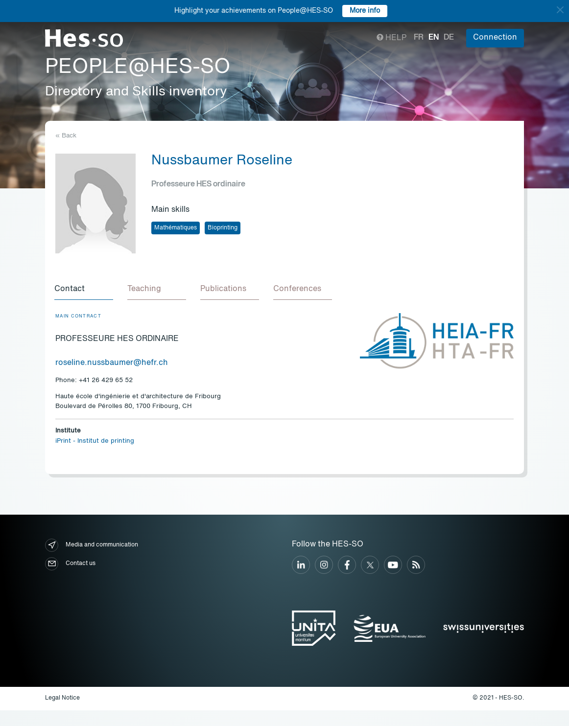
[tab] (84, 290)
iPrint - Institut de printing (94, 442)
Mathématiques (175, 228)
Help (391, 38)
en (433, 38)
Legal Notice (62, 700)
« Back (65, 136)
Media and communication (91, 546)
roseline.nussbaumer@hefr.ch (111, 364)
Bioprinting (222, 228)
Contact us (70, 565)
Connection (495, 38)
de (449, 38)
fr (419, 38)
